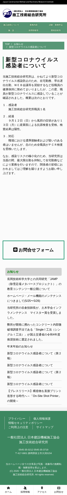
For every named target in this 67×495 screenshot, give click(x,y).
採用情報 (25, 489)
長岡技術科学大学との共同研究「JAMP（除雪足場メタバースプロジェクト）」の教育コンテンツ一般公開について (34, 283)
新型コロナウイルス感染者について (30, 365)
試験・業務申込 (56, 25)
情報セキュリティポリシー (25, 422)
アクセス (42, 489)
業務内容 (34, 25)
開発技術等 (56, 30)
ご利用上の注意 (18, 427)
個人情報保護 (42, 418)
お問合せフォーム (33, 249)
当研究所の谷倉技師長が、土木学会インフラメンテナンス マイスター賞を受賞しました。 (34, 312)
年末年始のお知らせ (20, 346)
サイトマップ (44, 427)
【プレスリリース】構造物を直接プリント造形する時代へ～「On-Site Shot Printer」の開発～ (34, 395)
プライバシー (16, 418)
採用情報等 (33, 30)
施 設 (11, 30)
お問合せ (58, 489)
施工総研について (11, 25)
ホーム (8, 489)
